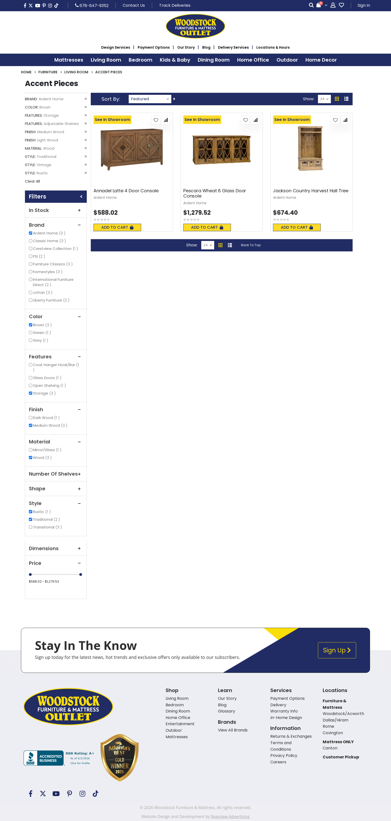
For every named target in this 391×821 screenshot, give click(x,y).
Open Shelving (50, 385)
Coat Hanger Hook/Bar (56, 367)
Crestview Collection (56, 248)
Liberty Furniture (52, 300)
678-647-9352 (91, 5)
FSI (39, 256)
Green (42, 332)
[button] (155, 119)
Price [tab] (56, 563)
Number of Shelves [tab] (56, 473)
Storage (45, 393)
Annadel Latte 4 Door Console (126, 191)
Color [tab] (56, 316)
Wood (43, 457)
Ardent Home (50, 233)
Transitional (48, 527)
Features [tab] (56, 356)
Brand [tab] (56, 224)
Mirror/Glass (48, 449)
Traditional (47, 519)
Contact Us (134, 5)
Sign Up (337, 650)
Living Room (76, 72)
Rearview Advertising (230, 816)
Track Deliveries (175, 5)
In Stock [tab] (56, 210)
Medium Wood (51, 425)
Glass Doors (48, 377)
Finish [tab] (56, 409)
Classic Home (50, 240)
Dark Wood (47, 417)
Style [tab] (56, 503)
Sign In (364, 5)
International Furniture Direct (53, 282)
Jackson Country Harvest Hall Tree (310, 191)
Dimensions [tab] (56, 548)
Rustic (42, 511)
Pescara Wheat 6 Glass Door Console (214, 193)
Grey (41, 340)
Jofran (43, 292)
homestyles (48, 271)
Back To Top (251, 245)
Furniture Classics (53, 264)
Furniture (47, 72)
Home (26, 72)
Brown (43, 324)
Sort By (110, 99)
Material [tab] (56, 441)
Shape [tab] (56, 488)
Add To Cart (117, 227)
